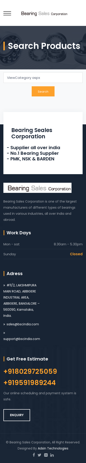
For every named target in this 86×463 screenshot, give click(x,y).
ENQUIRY (17, 415)
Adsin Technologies (53, 448)
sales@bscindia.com (23, 324)
